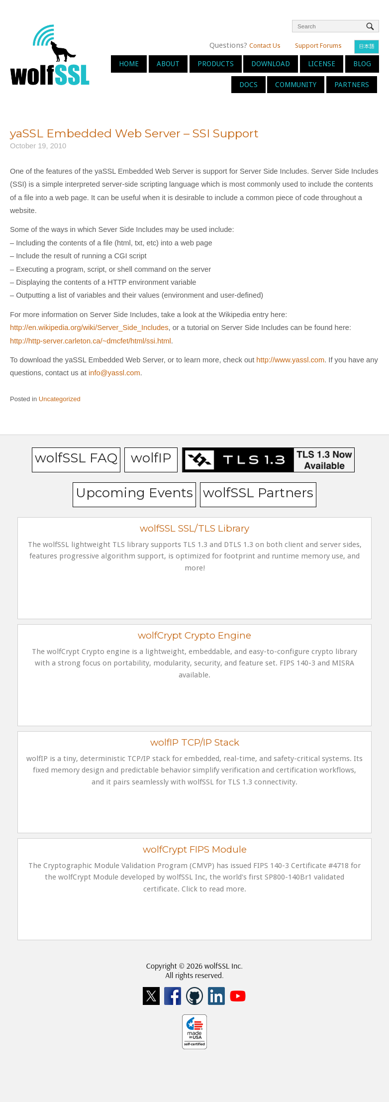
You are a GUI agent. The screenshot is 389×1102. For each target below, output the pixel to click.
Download (270, 64)
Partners (351, 85)
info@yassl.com (114, 373)
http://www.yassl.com (290, 360)
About (168, 64)
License (321, 64)
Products (215, 64)
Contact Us (265, 45)
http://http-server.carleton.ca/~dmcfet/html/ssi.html (90, 341)
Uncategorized (60, 399)
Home (129, 64)
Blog (362, 64)
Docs (248, 85)
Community (295, 85)
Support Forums (318, 45)
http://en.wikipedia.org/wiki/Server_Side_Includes (89, 327)
